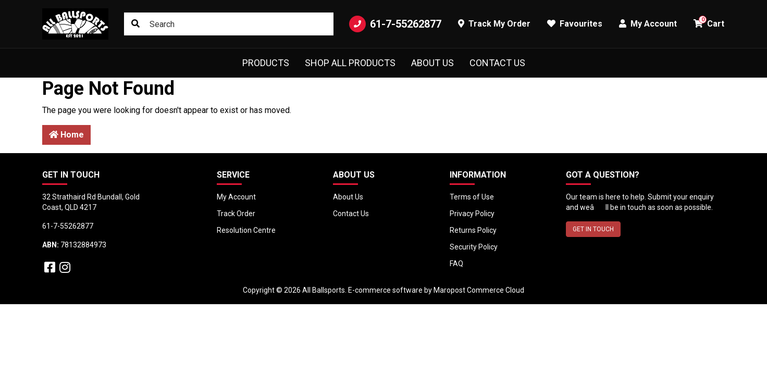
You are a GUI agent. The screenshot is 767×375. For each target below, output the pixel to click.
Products (265, 62)
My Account (236, 197)
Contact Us (497, 62)
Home (66, 135)
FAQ (456, 263)
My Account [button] (648, 24)
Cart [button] (709, 22)
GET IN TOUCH (593, 229)
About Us (432, 62)
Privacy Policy (472, 213)
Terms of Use (472, 197)
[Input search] (228, 23)
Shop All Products (350, 62)
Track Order (236, 213)
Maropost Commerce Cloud (479, 290)
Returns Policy (473, 230)
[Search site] (135, 23)
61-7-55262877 (395, 24)
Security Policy (474, 247)
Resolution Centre (246, 230)
